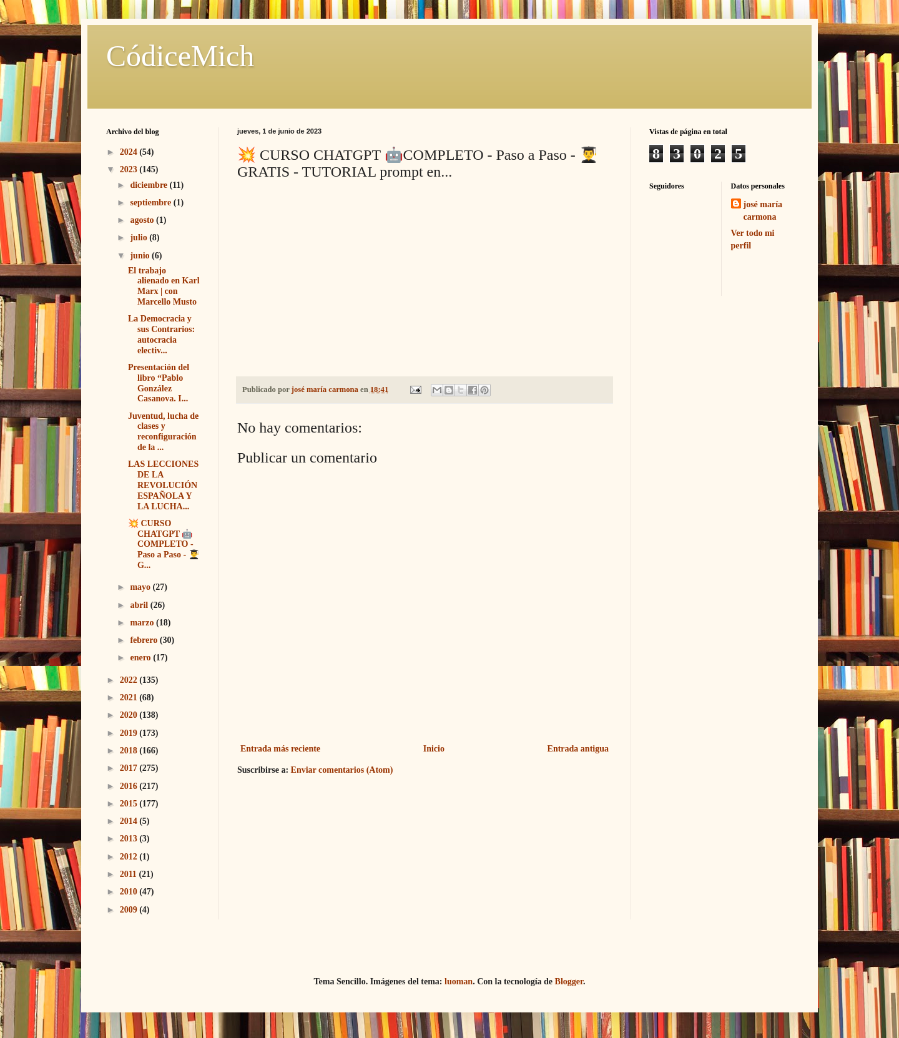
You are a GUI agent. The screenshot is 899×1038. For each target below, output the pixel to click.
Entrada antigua (578, 748)
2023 (130, 169)
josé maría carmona (763, 211)
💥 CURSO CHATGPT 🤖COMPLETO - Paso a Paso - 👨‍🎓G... (163, 544)
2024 (130, 152)
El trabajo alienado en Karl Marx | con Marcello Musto (164, 286)
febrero (144, 640)
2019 (130, 733)
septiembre (151, 202)
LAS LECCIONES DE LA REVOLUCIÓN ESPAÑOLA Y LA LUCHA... (163, 485)
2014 (130, 821)
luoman (459, 981)
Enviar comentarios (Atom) (342, 770)
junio (141, 255)
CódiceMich (180, 55)
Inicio (434, 748)
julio (139, 237)
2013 (130, 838)
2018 (130, 750)
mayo (141, 587)
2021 (130, 697)
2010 (130, 891)
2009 (130, 909)
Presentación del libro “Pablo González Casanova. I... (158, 383)
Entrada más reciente (280, 748)
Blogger (569, 981)
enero (141, 657)
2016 (130, 786)
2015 (130, 803)
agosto (143, 220)
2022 (130, 680)
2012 (130, 856)
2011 (129, 874)
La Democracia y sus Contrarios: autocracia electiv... (161, 334)
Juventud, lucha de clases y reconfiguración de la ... (163, 431)
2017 (130, 768)
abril (140, 605)
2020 (130, 715)
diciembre (149, 185)
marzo (143, 622)
